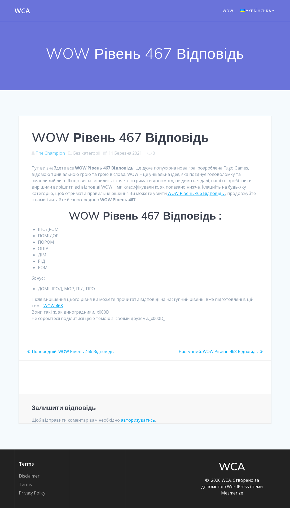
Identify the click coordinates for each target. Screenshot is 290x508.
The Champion (50, 153)
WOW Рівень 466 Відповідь (196, 193)
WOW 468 (53, 306)
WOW (228, 10)
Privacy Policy (32, 493)
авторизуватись (138, 420)
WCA (22, 10)
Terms (25, 484)
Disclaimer (29, 476)
